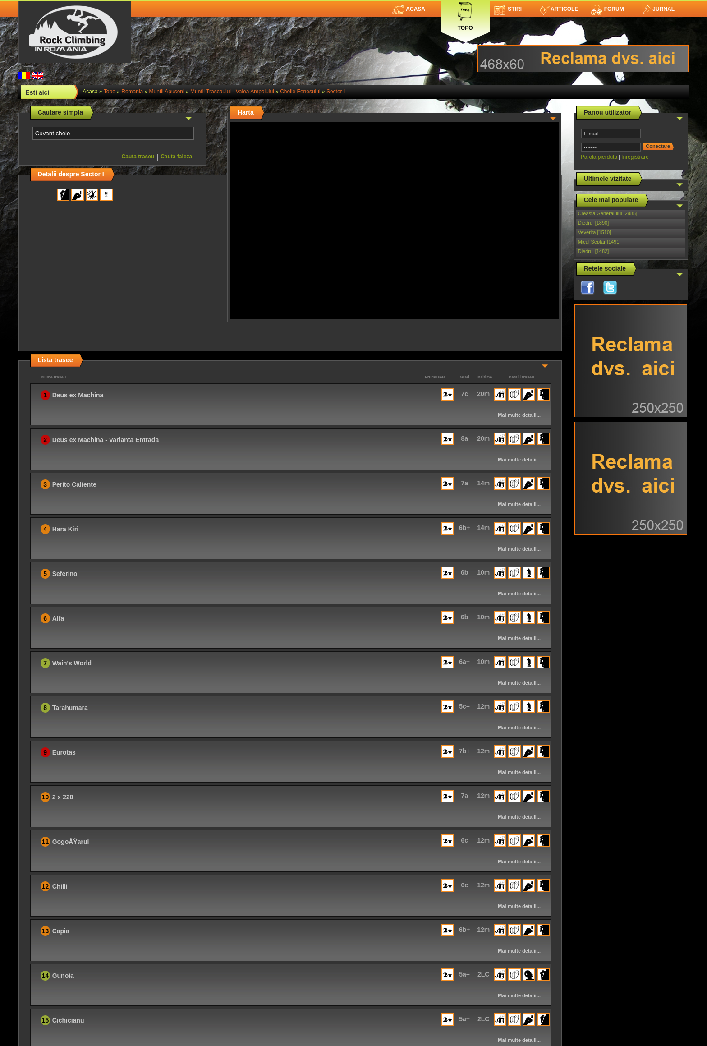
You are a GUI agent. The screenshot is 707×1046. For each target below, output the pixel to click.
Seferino (65, 573)
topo (109, 91)
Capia (60, 931)
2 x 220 (62, 797)
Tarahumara (70, 707)
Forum (607, 9)
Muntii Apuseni (166, 91)
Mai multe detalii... (519, 415)
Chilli (60, 886)
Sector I (335, 91)
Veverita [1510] (594, 232)
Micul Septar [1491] (599, 241)
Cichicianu (68, 1020)
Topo (465, 14)
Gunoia (63, 975)
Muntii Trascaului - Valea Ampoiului (232, 91)
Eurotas (64, 752)
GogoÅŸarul (70, 841)
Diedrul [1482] (593, 251)
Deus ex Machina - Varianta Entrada (105, 439)
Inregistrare (635, 157)
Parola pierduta (599, 157)
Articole (559, 9)
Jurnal (658, 9)
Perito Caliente (74, 484)
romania (132, 91)
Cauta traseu (138, 156)
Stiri (508, 9)
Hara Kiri (65, 529)
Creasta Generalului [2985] (607, 213)
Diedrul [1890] (593, 223)
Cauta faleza (176, 156)
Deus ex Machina (78, 395)
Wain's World (72, 663)
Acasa (408, 9)
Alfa (58, 618)
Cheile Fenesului (300, 91)
